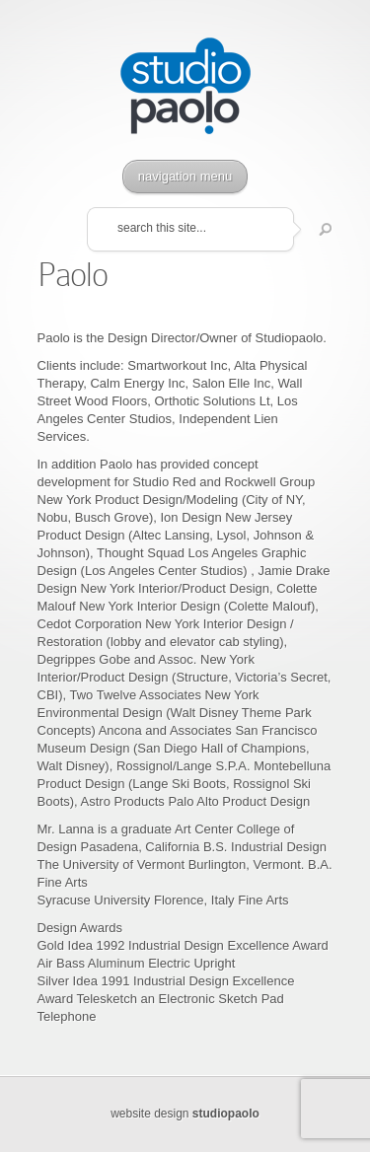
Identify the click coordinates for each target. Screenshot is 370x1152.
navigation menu (185, 176)
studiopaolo (225, 1113)
